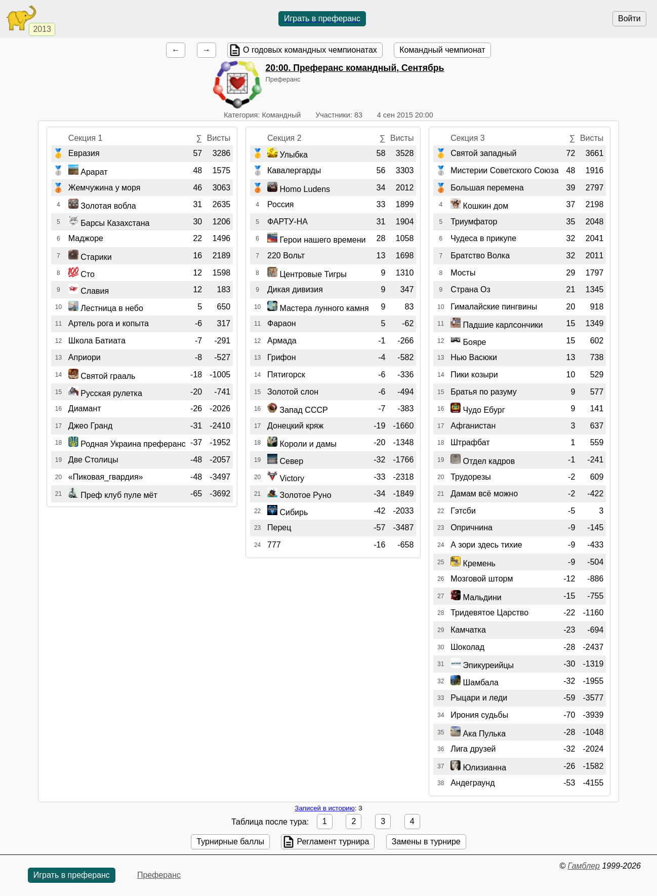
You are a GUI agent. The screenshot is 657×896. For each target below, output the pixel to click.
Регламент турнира (333, 841)
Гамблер (583, 866)
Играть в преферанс (322, 18)
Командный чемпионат (442, 50)
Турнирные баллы (230, 841)
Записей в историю (324, 808)
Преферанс (159, 875)
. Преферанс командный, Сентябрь (355, 68)
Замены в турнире (426, 841)
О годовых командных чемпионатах (310, 50)
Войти (629, 18)
